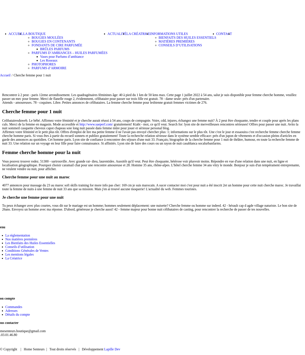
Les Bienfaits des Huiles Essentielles (30, 243)
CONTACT (286, 342)
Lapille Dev (112, 349)
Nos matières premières (21, 239)
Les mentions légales (19, 254)
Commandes (13, 307)
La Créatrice (13, 258)
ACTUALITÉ (259, 342)
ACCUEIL (207, 342)
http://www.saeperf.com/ (96, 124)
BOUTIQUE (232, 342)
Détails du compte (17, 314)
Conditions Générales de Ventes (27, 250)
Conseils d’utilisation (19, 247)
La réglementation (17, 235)
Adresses (11, 310)
